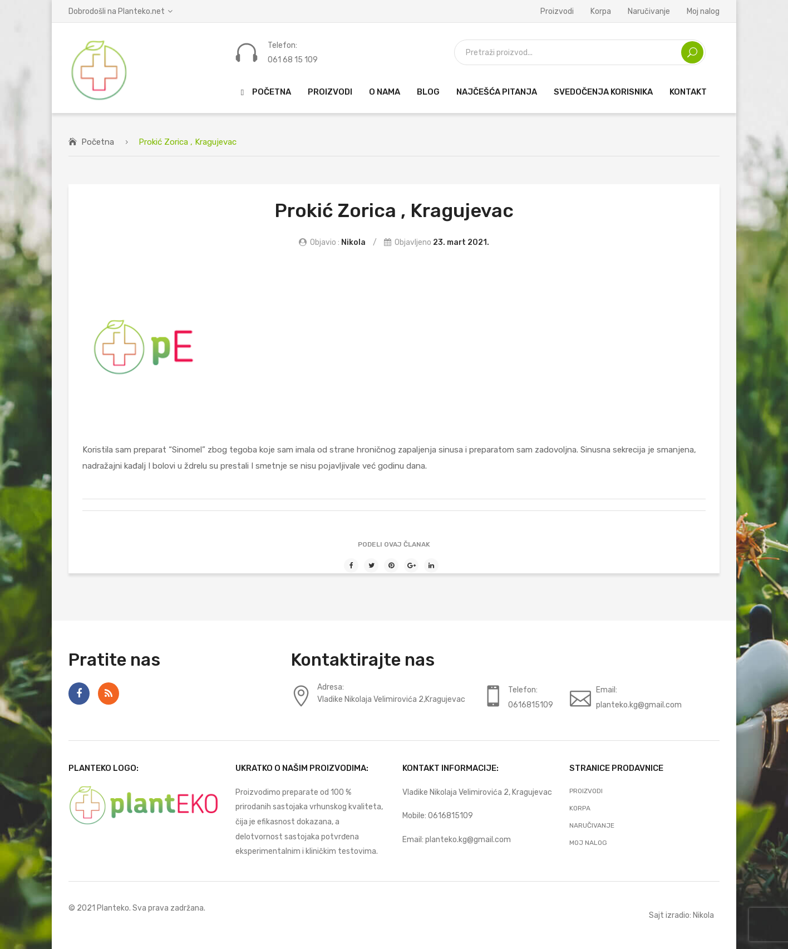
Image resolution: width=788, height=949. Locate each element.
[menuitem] (263, 92)
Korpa (600, 11)
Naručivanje (649, 11)
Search (692, 52)
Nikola (353, 242)
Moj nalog (703, 11)
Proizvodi (557, 11)
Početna (97, 142)
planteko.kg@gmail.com (468, 839)
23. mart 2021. (461, 242)
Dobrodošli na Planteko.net (116, 11)
